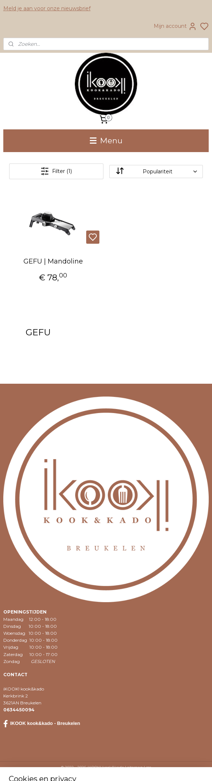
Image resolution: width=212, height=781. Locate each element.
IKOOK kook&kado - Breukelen (41, 723)
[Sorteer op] (156, 171)
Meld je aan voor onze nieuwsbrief (47, 8)
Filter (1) (56, 171)
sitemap (135, 767)
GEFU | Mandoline (53, 261)
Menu (106, 140)
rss (148, 767)
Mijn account (175, 26)
